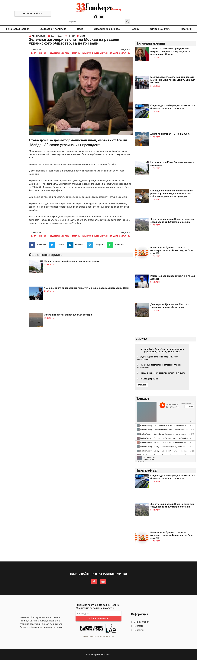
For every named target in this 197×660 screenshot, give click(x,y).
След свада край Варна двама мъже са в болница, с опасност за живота (172, 106)
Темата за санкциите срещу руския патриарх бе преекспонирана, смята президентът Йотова (170, 51)
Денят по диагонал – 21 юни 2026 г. (170, 133)
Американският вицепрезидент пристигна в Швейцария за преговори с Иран (86, 288)
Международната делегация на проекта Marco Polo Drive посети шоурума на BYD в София (172, 80)
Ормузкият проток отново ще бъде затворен (68, 314)
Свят (80, 28)
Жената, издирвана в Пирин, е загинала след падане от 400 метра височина (172, 220)
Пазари (135, 28)
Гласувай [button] (142, 385)
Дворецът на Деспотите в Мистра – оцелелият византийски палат (169, 305)
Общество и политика (53, 28)
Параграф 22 (146, 470)
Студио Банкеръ (160, 28)
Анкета (141, 339)
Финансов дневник (17, 28)
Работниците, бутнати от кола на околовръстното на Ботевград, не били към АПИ (171, 250)
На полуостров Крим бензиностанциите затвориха (71, 261)
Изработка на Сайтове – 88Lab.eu (98, 636)
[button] (38, 245)
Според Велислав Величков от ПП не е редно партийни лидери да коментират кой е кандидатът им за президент (171, 193)
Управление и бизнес (107, 28)
